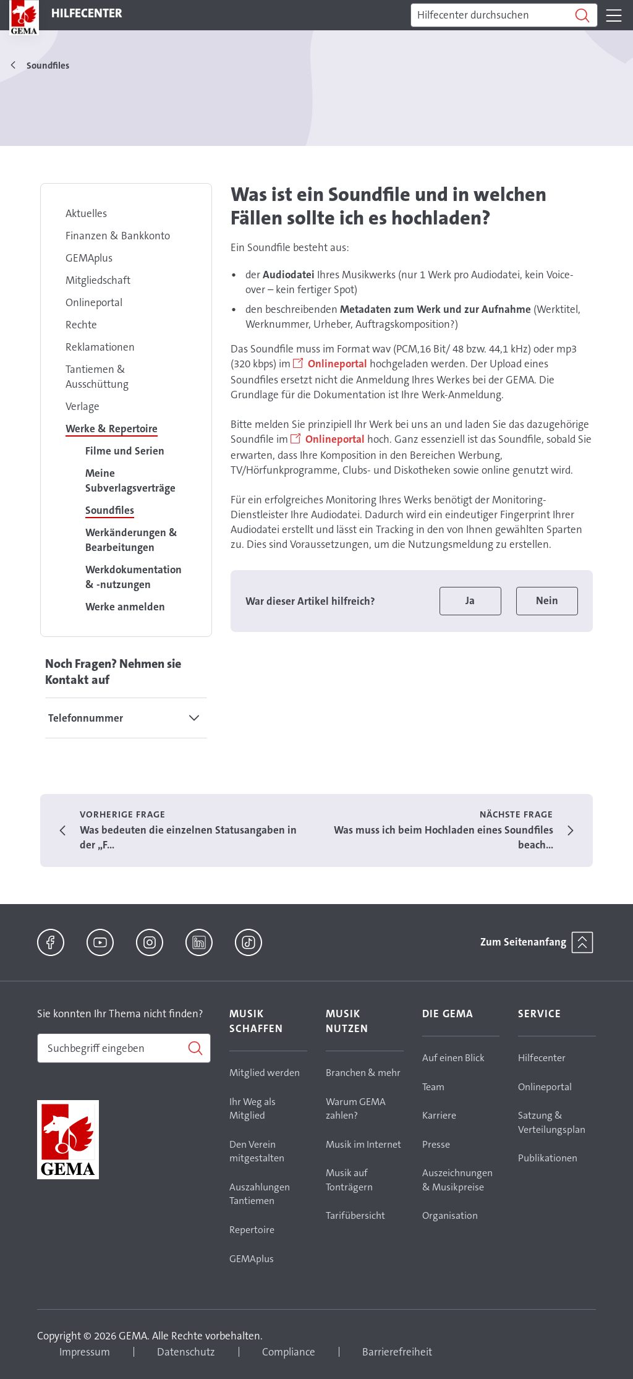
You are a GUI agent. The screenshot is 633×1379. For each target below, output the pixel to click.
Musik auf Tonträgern (349, 1179)
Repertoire (251, 1229)
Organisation (450, 1215)
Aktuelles (86, 213)
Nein (547, 600)
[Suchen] (504, 15)
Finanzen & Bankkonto (118, 235)
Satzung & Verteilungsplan (551, 1122)
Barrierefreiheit (397, 1352)
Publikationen (547, 1157)
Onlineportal (94, 302)
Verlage (83, 406)
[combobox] (124, 1048)
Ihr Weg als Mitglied (252, 1108)
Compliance (288, 1352)
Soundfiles (109, 510)
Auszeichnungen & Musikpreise (457, 1179)
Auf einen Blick (453, 1057)
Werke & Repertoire (112, 428)
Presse (436, 1144)
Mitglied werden (264, 1072)
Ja (470, 600)
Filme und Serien (124, 451)
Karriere (439, 1115)
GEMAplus (89, 258)
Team (433, 1086)
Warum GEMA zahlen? (356, 1108)
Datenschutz (186, 1352)
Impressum (84, 1352)
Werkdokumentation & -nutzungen (133, 577)
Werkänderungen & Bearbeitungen (131, 540)
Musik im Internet (363, 1144)
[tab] (126, 718)
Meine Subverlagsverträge (130, 480)
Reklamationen (100, 347)
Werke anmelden (125, 606)
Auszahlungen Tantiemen (259, 1194)
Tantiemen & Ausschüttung (97, 376)
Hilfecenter (542, 1057)
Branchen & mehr (363, 1072)
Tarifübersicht (355, 1215)
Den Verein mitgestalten (256, 1151)
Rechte (81, 324)
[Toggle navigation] (614, 15)
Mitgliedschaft (98, 280)
